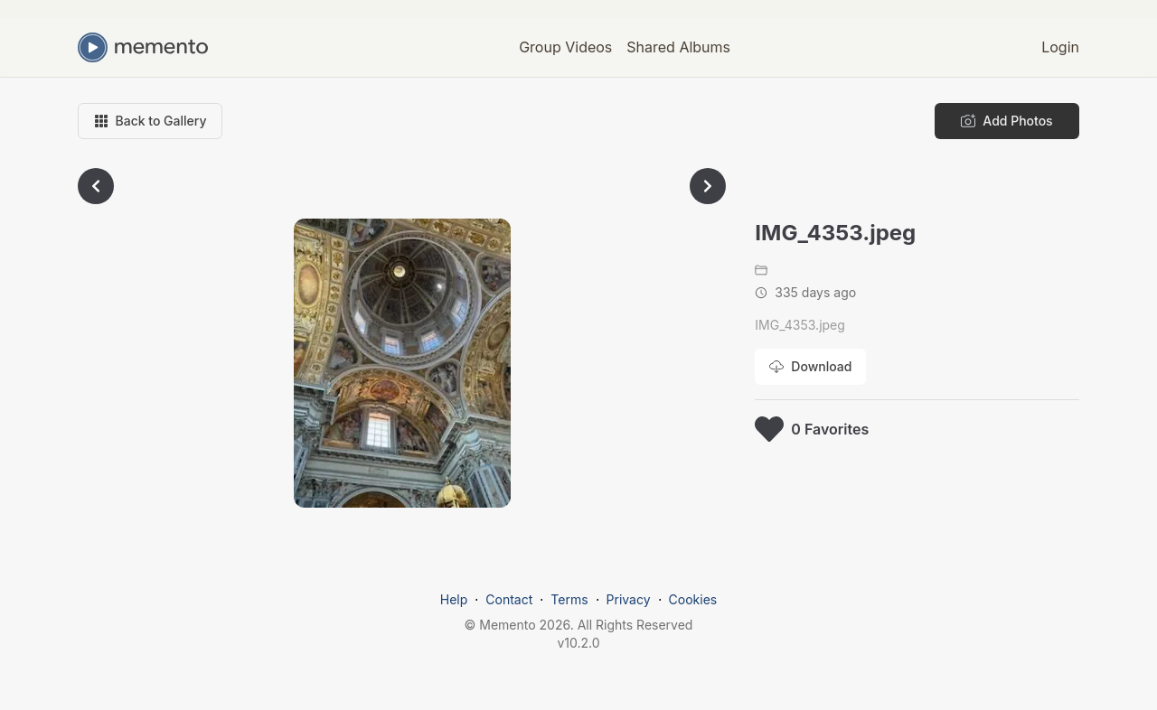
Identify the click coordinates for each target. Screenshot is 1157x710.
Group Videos (565, 47)
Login (1060, 47)
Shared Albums (678, 47)
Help (454, 599)
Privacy (629, 599)
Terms (569, 599)
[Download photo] (810, 367)
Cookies (693, 599)
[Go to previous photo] (96, 186)
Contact (508, 599)
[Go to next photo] (708, 186)
